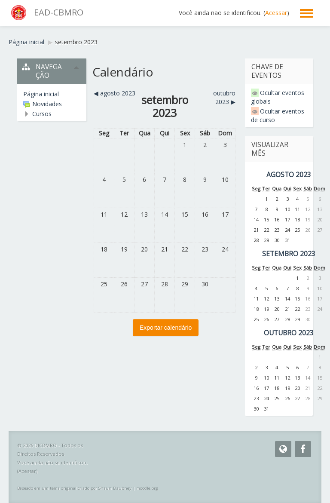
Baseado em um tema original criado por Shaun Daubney (74, 488)
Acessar (276, 13)
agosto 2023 (288, 174)
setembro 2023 (76, 42)
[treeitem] (51, 94)
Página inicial (41, 94)
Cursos (42, 114)
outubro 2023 (289, 332)
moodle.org (147, 488)
